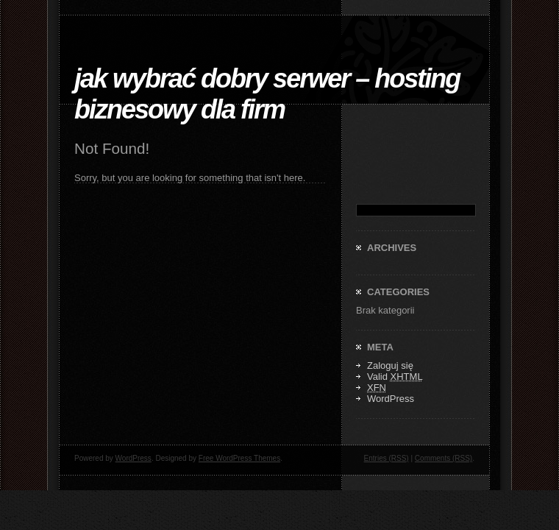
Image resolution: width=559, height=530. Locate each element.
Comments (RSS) (443, 458)
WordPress (390, 398)
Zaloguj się (390, 365)
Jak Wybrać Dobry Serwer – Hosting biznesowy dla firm (267, 93)
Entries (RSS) (386, 458)
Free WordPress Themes (239, 458)
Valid (395, 376)
